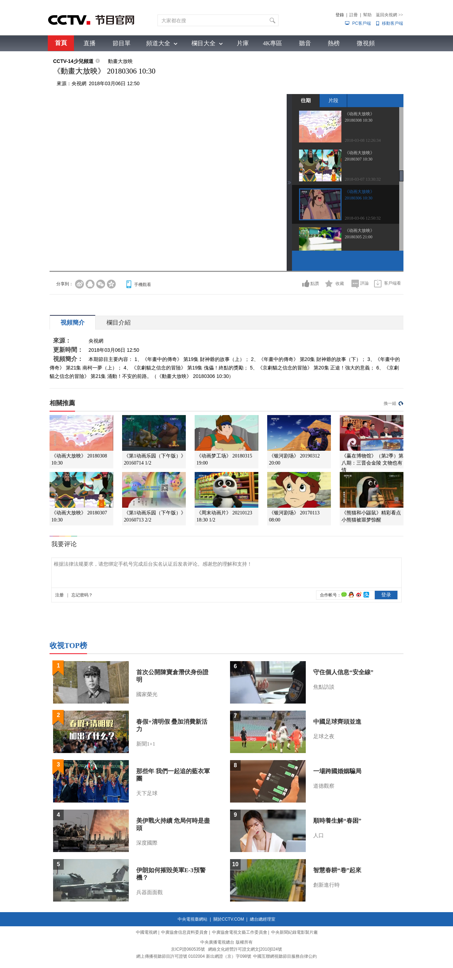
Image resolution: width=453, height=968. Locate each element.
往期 (306, 100)
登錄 (340, 14)
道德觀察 (323, 786)
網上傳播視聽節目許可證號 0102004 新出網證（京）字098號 (193, 956)
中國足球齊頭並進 (337, 721)
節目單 (122, 43)
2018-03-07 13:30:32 (363, 179)
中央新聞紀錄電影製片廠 (294, 932)
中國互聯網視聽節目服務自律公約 (285, 956)
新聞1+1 (145, 744)
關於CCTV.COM (228, 919)
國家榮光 (146, 694)
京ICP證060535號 (188, 949)
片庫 (243, 43)
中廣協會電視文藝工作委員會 (239, 932)
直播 (90, 43)
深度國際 (146, 843)
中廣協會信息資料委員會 (184, 932)
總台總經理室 (262, 919)
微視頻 (366, 43)
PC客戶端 (361, 23)
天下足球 (146, 793)
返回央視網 (389, 14)
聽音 (305, 43)
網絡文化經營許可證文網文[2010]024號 (245, 949)
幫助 (367, 14)
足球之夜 (323, 736)
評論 (364, 283)
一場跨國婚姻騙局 (337, 771)
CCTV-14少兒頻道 (73, 61)
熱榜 (334, 43)
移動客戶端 (392, 23)
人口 (318, 835)
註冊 (353, 14)
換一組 (390, 403)
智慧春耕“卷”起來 (337, 870)
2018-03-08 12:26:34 (363, 140)
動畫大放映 (120, 61)
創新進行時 (326, 885)
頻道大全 (158, 43)
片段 (333, 100)
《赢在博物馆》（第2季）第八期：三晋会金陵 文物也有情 (372, 463)
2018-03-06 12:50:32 (363, 218)
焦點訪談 (323, 687)
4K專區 (272, 43)
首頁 (61, 43)
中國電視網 (146, 932)
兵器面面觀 (149, 892)
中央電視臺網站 (192, 919)
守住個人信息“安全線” (343, 672)
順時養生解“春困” (337, 820)
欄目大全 (203, 43)
